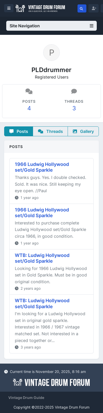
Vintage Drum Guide (26, 397)
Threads (50, 131)
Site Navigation (51, 25)
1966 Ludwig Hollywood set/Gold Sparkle (42, 167)
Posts (18, 131)
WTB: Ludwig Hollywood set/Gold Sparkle (42, 258)
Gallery (83, 131)
